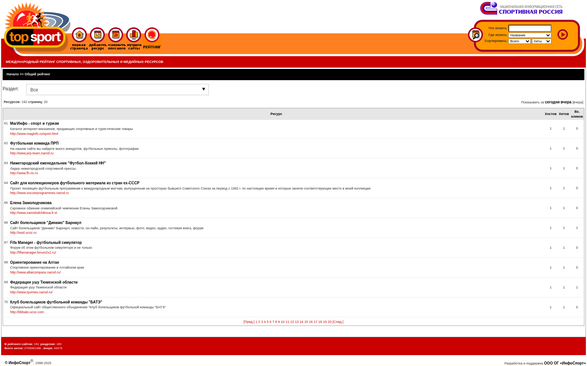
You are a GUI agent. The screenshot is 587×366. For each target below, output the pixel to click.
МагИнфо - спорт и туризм (34, 123)
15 (306, 322)
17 (315, 322)
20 (329, 322)
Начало (13, 74)
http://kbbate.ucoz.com (27, 312)
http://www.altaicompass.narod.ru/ (35, 272)
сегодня (552, 102)
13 (297, 322)
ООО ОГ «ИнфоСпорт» (565, 363)
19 (325, 322)
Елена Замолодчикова (31, 203)
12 (292, 322)
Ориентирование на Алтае (34, 262)
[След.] (337, 322)
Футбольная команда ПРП (34, 143)
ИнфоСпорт (19, 363)
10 (283, 322)
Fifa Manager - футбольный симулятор (46, 243)
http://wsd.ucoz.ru (23, 233)
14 (301, 322)
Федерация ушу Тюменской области (43, 282)
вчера (566, 102)
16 (311, 322)
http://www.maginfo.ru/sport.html (34, 134)
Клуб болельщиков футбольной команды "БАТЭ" (56, 302)
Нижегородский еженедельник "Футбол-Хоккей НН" (58, 163)
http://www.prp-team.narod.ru (32, 153)
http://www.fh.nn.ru (24, 173)
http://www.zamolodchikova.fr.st (33, 213)
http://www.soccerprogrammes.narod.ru (39, 193)
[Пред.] (249, 322)
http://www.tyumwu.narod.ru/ (31, 292)
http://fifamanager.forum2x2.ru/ (33, 252)
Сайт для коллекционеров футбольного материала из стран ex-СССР (74, 183)
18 (320, 322)
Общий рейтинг (38, 74)
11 (287, 322)
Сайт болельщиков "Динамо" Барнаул (45, 223)
